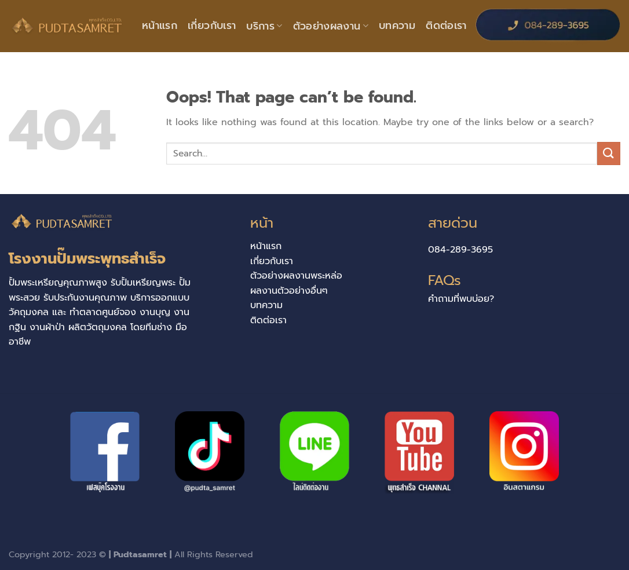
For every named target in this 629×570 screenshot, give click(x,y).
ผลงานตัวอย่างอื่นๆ (289, 291)
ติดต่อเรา (446, 25)
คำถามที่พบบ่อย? (461, 299)
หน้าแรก (159, 25)
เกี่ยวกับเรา (212, 25)
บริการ (264, 26)
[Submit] (608, 153)
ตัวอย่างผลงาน (330, 26)
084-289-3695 (460, 250)
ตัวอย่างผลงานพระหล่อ (296, 276)
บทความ (397, 25)
